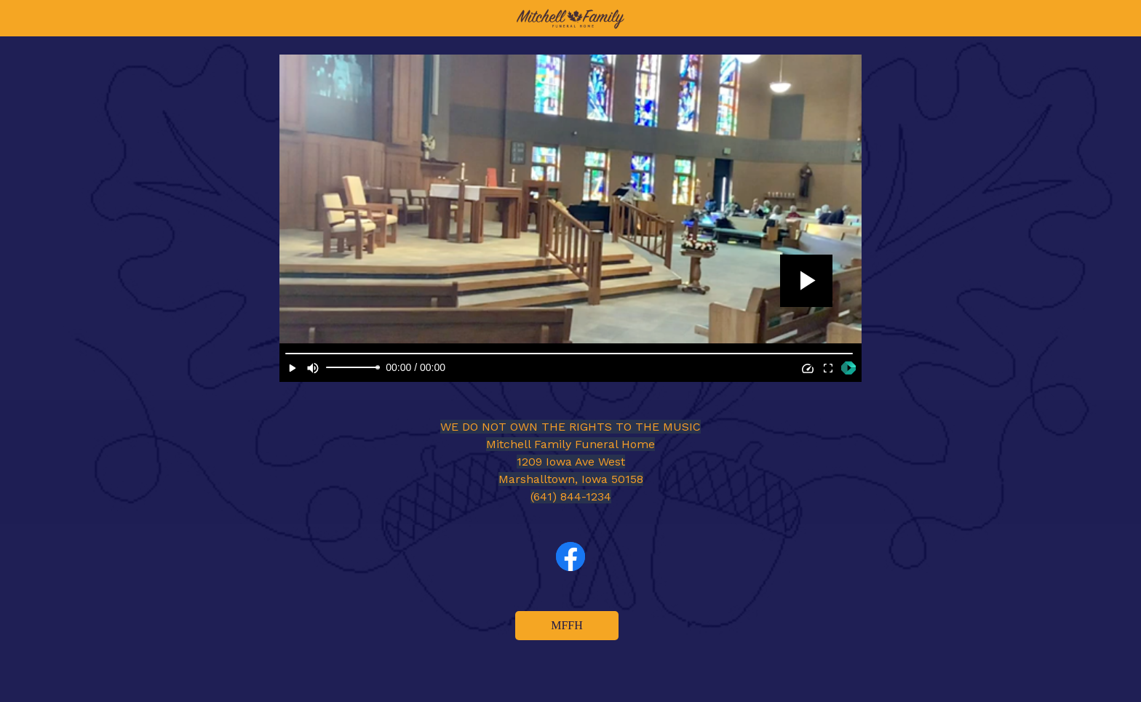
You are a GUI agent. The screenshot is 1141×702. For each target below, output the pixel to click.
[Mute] (313, 368)
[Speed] (807, 368)
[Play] (292, 368)
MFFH (567, 625)
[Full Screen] (828, 368)
